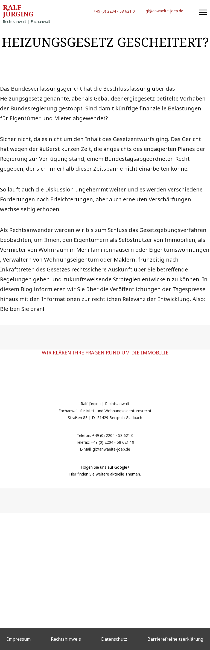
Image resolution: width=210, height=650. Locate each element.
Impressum (19, 639)
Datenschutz (114, 639)
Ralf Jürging (26, 11)
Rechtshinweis (66, 639)
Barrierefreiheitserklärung (175, 639)
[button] (203, 11)
